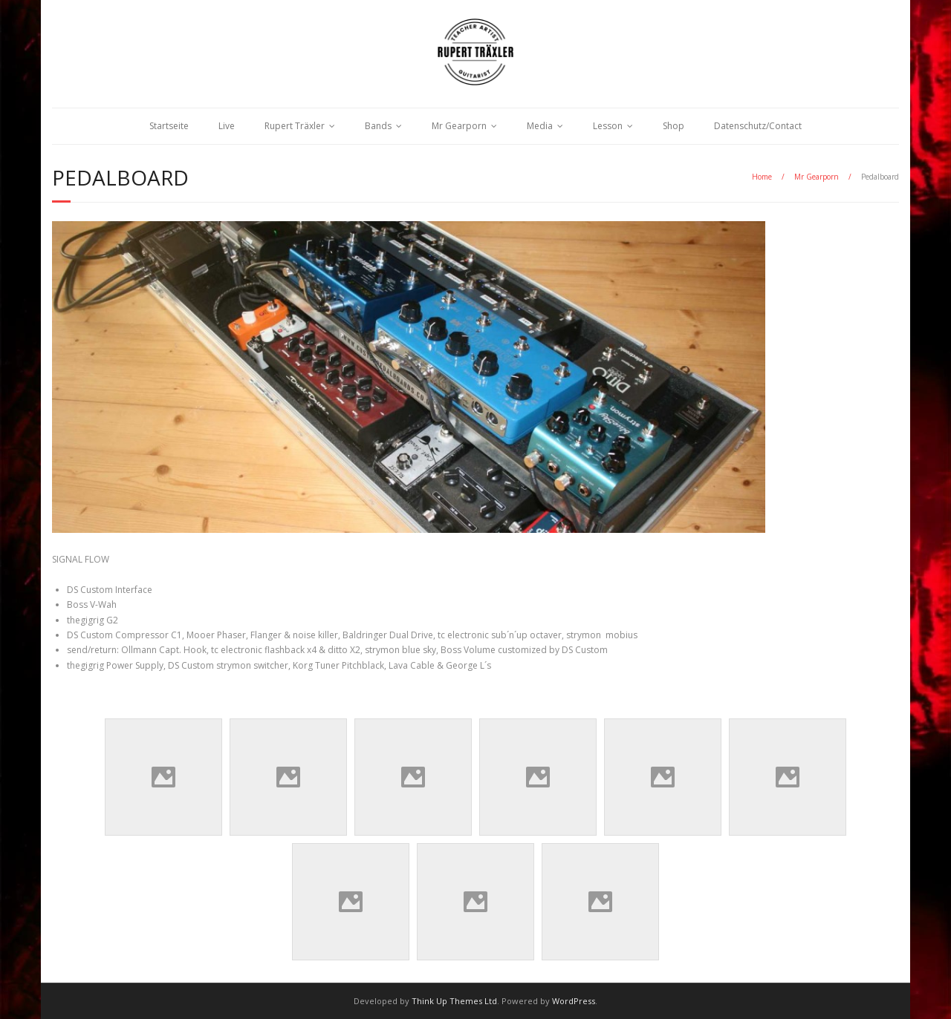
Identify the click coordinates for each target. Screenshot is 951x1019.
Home (762, 176)
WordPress (573, 1000)
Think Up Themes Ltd (454, 1000)
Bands (378, 125)
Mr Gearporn (459, 125)
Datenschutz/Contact (758, 125)
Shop (673, 125)
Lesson (608, 125)
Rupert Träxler (294, 125)
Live (226, 125)
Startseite (169, 125)
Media (540, 125)
